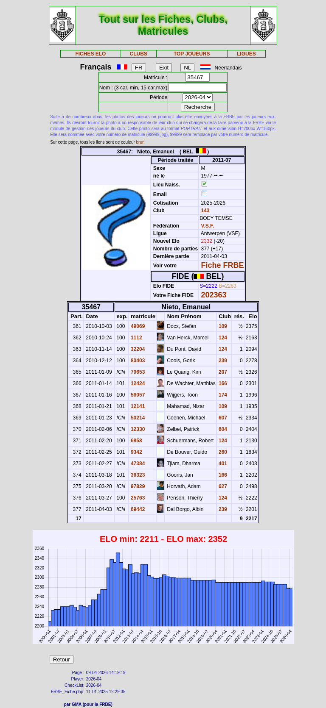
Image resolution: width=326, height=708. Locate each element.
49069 (137, 326)
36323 (137, 475)
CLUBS (138, 54)
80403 (137, 361)
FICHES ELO (90, 54)
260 (222, 452)
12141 (137, 406)
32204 (137, 349)
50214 (137, 418)
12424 (137, 383)
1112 (135, 338)
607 (222, 418)
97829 (137, 486)
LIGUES (246, 54)
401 (222, 463)
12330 (137, 429)
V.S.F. (207, 226)
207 (222, 372)
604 (222, 429)
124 (222, 338)
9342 (135, 452)
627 (222, 486)
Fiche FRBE (222, 265)
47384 (137, 463)
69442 (137, 509)
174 (222, 395)
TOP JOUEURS (192, 54)
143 (204, 211)
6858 (135, 441)
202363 (214, 295)
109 (222, 326)
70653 (137, 372)
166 (222, 383)
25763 (137, 498)
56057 (137, 395)
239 (222, 361)
